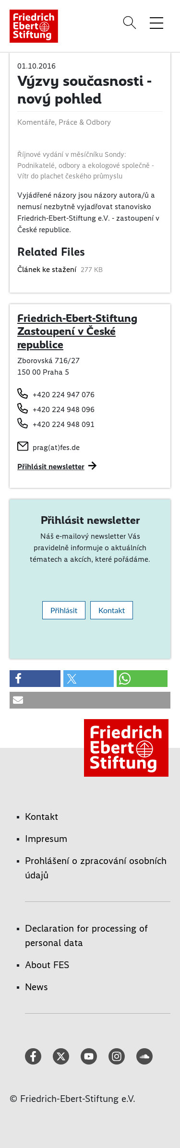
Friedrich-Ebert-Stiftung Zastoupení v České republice (77, 331)
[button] (35, 678)
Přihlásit (63, 610)
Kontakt (111, 610)
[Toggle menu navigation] (156, 23)
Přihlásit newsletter (50, 466)
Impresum (46, 838)
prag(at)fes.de (56, 447)
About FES (47, 964)
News (36, 987)
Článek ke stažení (47, 269)
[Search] (131, 23)
